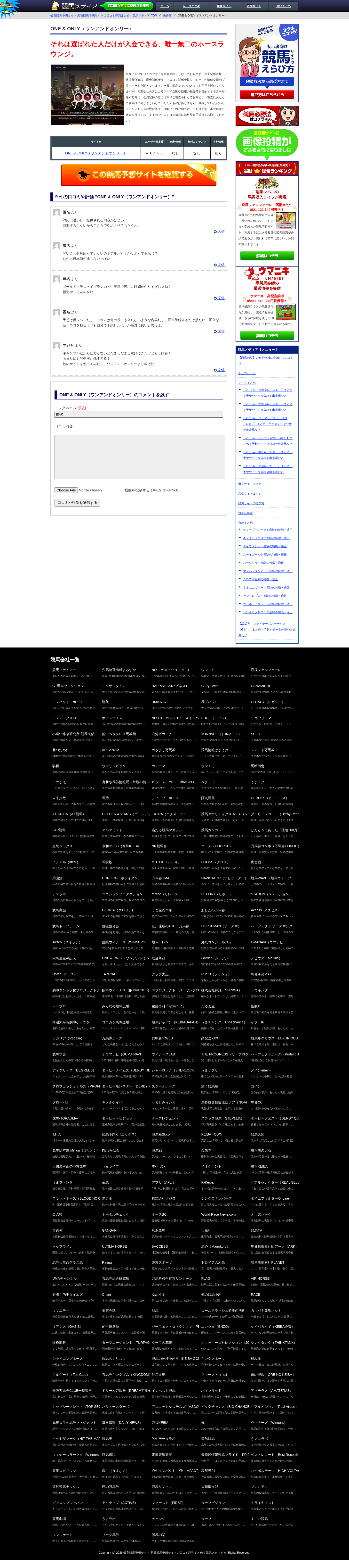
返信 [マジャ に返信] (221, 370)
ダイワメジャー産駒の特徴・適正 (265, 546)
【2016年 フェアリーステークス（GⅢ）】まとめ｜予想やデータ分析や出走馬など (267, 423)
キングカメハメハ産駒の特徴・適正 (266, 538)
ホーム (164, 6)
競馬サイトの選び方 (251, 503)
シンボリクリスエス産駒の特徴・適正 (268, 612)
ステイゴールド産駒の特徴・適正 (265, 554)
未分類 (167, 15)
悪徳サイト (254, 6)
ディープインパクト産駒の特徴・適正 (268, 529)
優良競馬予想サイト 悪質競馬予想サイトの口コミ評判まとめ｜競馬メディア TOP (103, 15)
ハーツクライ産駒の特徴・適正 (263, 562)
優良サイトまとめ (250, 484)
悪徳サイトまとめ (250, 493)
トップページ (247, 373)
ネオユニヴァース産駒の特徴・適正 (266, 587)
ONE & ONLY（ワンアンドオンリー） (96, 153)
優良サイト (224, 6)
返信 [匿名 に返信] (221, 231)
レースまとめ (191, 6)
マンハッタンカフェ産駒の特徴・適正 (268, 571)
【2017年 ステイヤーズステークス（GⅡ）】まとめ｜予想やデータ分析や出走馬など (267, 629)
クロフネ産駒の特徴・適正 (260, 579)
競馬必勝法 (245, 513)
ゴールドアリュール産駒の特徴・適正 (268, 604)
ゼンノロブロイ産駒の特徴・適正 (265, 595)
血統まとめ (283, 6)
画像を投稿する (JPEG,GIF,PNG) (151, 497)
